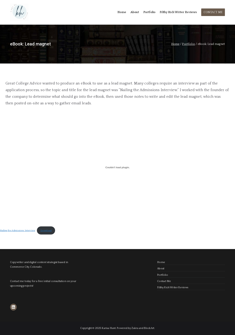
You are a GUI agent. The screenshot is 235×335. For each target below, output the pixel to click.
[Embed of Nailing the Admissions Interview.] (117, 167)
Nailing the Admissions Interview (17, 230)
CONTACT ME (213, 12)
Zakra (134, 328)
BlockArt (149, 328)
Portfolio (149, 12)
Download (46, 230)
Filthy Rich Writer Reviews (178, 12)
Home (122, 12)
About (135, 12)
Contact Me (164, 281)
